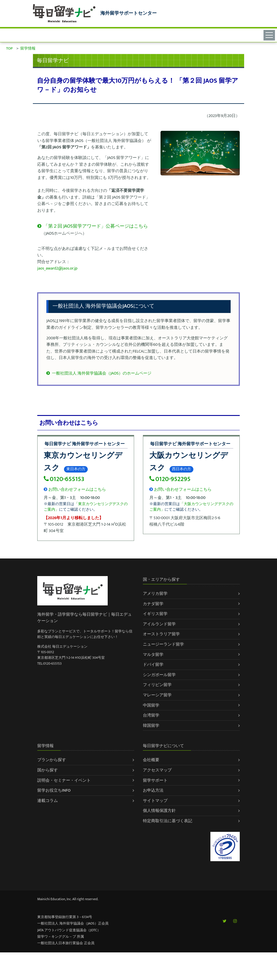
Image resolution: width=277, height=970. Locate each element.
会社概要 (151, 759)
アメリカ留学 (155, 593)
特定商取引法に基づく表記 (167, 820)
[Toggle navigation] (270, 35)
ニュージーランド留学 (163, 644)
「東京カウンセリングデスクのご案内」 (86, 507)
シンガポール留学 (159, 674)
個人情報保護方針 (159, 810)
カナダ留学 (153, 603)
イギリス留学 (155, 613)
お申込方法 (153, 790)
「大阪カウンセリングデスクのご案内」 (191, 507)
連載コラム (47, 800)
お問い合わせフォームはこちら (75, 489)
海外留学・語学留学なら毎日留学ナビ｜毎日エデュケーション (84, 617)
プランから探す (51, 759)
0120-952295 (169, 479)
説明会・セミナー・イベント (64, 780)
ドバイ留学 (153, 664)
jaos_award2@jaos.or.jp (57, 268)
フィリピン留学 (157, 684)
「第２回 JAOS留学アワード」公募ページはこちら (92, 226)
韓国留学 (151, 725)
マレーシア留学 (157, 695)
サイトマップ (155, 800)
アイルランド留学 (159, 624)
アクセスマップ (157, 770)
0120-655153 (64, 479)
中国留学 (151, 705)
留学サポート (155, 780)
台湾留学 (151, 715)
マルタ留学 (153, 654)
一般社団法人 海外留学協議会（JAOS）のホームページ (98, 373)
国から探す (47, 770)
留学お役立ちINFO (54, 790)
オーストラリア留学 (161, 634)
